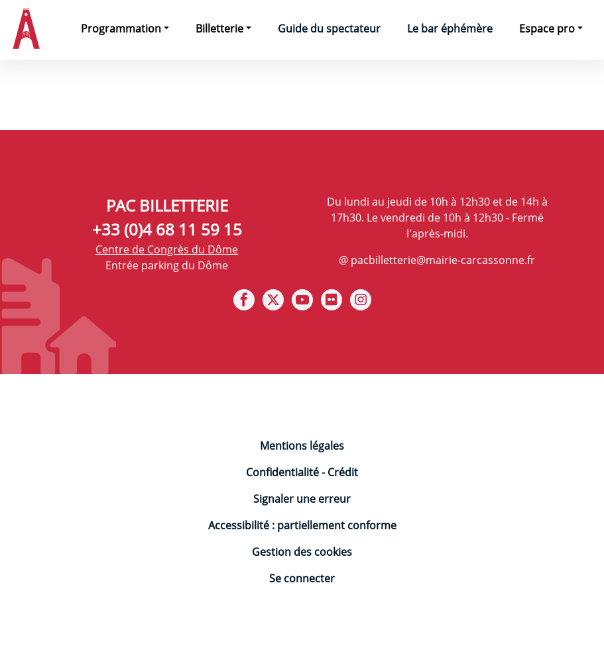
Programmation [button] (121, 28)
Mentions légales (302, 445)
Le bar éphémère (450, 28)
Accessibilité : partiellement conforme (302, 525)
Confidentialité (282, 472)
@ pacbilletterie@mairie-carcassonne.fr (437, 260)
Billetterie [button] (219, 28)
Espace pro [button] (547, 28)
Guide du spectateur (329, 28)
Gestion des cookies (302, 552)
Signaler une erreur (302, 498)
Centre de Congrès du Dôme (166, 249)
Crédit (343, 472)
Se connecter (302, 578)
